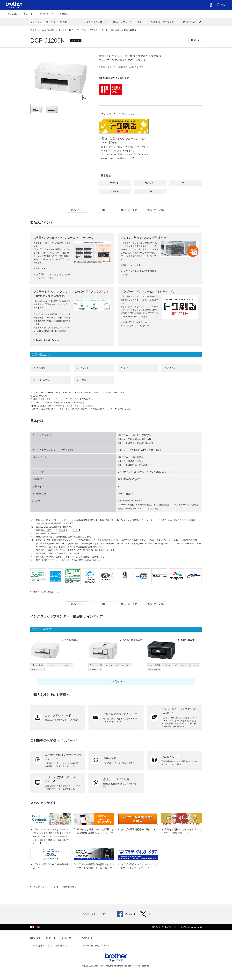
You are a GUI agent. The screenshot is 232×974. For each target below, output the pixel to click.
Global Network (191, 927)
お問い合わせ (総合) (90, 945)
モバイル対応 (43, 380)
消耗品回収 (109, 758)
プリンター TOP (65, 30)
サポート (28, 14)
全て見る (114, 681)
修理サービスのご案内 (116, 779)
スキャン (171, 367)
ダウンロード (46, 14)
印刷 (193, 40)
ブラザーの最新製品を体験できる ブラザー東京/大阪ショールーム (95, 866)
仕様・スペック (129, 209)
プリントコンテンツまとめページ (52, 836)
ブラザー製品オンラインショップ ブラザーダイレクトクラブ (139, 866)
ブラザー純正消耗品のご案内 (138, 829)
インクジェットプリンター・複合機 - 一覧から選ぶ (99, 30)
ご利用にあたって (38, 945)
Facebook (126, 914)
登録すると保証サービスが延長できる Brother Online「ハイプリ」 (95, 831)
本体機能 (40, 367)
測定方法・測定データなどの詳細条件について (94, 409)
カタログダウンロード (95, 22)
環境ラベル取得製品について (48, 592)
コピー (126, 367)
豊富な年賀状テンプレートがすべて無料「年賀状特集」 (182, 831)
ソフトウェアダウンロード (164, 22)
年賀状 (83, 380)
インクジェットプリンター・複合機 (48, 22)
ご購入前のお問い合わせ (120, 714)
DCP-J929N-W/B (132, 640)
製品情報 (12, 14)
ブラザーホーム (37, 30)
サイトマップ (110, 945)
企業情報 (64, 14)
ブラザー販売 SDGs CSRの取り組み (51, 866)
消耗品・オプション (122, 22)
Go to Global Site (164, 927)
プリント (84, 367)
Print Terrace (192, 22)
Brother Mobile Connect (48, 340)
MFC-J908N (187, 640)
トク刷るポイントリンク (136, 326)
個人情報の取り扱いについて (63, 945)
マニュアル (170, 756)
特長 (103, 209)
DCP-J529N (71, 640)
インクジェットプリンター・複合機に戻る (54, 887)
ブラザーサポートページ (135, 509)
